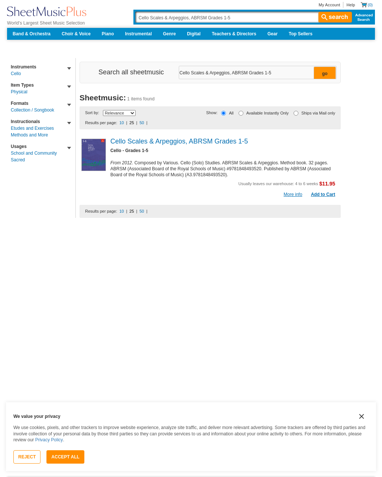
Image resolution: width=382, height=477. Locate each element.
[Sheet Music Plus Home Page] (46, 11)
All (231, 113)
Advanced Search (362, 17)
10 (121, 122)
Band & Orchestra (32, 33)
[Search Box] (243, 17)
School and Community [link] (34, 153)
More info (293, 194)
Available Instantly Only (267, 113)
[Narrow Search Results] (256, 73)
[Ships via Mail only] (296, 113)
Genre (169, 33)
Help (350, 5)
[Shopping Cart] (366, 5)
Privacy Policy (49, 439)
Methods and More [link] (29, 135)
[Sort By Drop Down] (119, 113)
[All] (223, 113)
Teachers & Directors (234, 33)
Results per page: (101, 122)
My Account (329, 5)
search (335, 17)
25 (131, 122)
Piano (108, 33)
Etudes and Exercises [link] (32, 128)
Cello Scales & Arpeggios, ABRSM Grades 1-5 (179, 141)
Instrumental (138, 33)
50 (141, 122)
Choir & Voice (76, 33)
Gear (273, 33)
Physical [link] (19, 92)
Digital (194, 33)
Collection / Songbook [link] (32, 110)
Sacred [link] (18, 160)
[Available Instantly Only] (241, 113)
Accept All (65, 457)
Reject (27, 457)
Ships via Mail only (318, 113)
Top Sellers (301, 33)
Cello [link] (16, 73)
